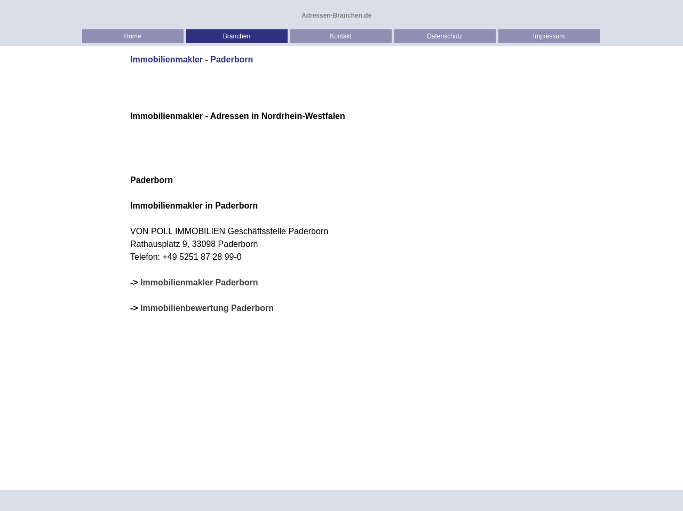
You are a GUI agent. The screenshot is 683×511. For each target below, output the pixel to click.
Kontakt (341, 36)
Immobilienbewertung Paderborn (207, 308)
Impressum (549, 36)
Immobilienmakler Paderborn (199, 282)
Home (132, 36)
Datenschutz (445, 36)
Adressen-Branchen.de (336, 15)
